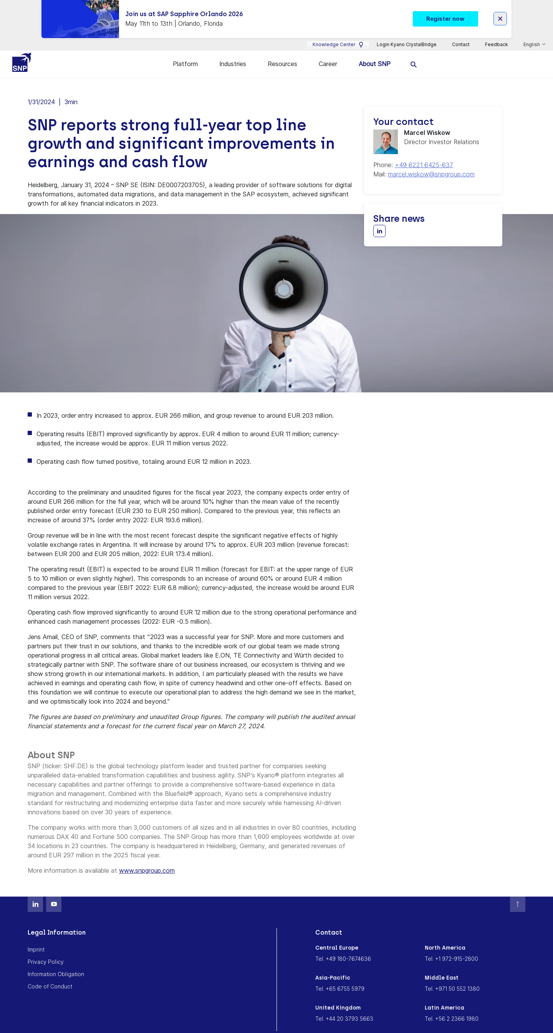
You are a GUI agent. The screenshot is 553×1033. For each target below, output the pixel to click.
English (532, 35)
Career (328, 54)
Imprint (36, 940)
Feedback (496, 35)
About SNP (375, 54)
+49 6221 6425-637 (424, 155)
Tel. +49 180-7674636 (343, 949)
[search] (414, 55)
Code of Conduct (50, 977)
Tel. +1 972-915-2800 (451, 949)
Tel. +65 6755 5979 (339, 979)
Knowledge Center (338, 35)
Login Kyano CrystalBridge (407, 35)
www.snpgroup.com (147, 861)
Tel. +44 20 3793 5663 (344, 1009)
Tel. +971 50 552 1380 (452, 979)
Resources (282, 54)
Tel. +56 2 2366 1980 (451, 1009)
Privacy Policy (46, 952)
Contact (461, 35)
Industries (232, 54)
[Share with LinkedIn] (379, 222)
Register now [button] (445, 8)
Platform (185, 54)
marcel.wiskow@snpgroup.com (431, 165)
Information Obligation (56, 965)
